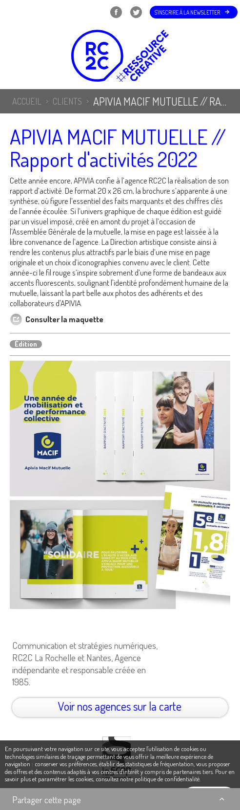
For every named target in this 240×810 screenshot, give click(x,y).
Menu (20, 12)
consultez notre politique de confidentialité (148, 779)
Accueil (26, 101)
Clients (67, 101)
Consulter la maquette (64, 319)
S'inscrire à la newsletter (187, 12)
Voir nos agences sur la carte (119, 706)
